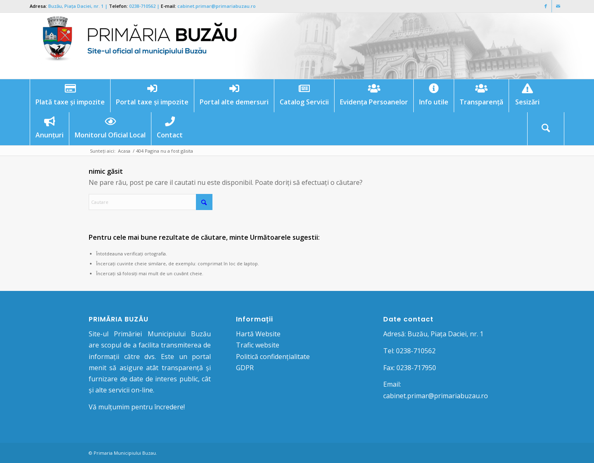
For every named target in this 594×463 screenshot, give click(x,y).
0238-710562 (142, 6)
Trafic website (257, 345)
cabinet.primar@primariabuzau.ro (216, 6)
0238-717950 (416, 367)
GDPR (245, 367)
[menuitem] (70, 95)
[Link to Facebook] (546, 6)
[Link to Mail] (558, 6)
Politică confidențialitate (273, 356)
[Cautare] (545, 128)
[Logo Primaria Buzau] (135, 46)
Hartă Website (258, 333)
